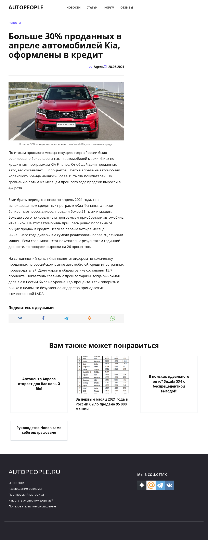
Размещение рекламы (25, 488)
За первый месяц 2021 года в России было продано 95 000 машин (102, 404)
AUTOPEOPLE (26, 7)
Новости (74, 7)
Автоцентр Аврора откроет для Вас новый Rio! (39, 384)
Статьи (92, 7)
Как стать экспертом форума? (31, 500)
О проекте (16, 483)
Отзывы (126, 7)
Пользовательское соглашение (32, 506)
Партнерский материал (26, 494)
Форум (109, 7)
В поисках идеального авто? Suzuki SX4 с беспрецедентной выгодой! (169, 383)
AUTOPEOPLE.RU (34, 472)
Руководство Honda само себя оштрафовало (39, 430)
